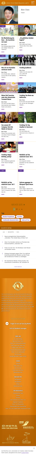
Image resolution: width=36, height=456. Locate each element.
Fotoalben (19, 216)
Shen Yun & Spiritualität (17, 352)
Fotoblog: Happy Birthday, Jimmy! (6, 156)
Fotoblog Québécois (25, 68)
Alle (4, 232)
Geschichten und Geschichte (18, 406)
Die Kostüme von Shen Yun (18, 399)
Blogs (18, 384)
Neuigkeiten (11, 232)
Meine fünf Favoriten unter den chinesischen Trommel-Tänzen (8, 97)
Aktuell (18, 363)
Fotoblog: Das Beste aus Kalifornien (26, 96)
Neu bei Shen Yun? (18, 341)
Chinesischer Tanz (18, 393)
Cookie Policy (25, 452)
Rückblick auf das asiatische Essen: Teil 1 (8, 183)
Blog (3, 26)
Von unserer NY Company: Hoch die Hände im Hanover (7, 127)
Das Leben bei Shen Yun (18, 345)
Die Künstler (18, 354)
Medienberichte (18, 372)
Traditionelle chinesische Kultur (11, 220)
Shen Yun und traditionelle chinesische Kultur (18, 408)
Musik (18, 395)
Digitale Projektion (18, 402)
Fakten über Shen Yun (18, 347)
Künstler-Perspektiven (8, 216)
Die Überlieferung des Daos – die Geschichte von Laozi (7, 40)
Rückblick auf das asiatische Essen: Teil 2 (26, 156)
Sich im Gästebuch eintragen (18, 328)
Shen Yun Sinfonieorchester (18, 343)
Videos (18, 361)
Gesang (18, 397)
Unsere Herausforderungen (18, 350)
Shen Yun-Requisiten (18, 404)
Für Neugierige (18, 391)
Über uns (18, 336)
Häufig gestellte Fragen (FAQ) (18, 356)
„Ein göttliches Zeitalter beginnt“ (26, 39)
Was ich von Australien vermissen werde (8, 69)
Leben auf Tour (25, 220)
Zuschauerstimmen (18, 370)
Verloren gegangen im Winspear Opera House (26, 183)
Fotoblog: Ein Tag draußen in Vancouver (26, 126)
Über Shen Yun (18, 365)
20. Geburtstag (18, 339)
